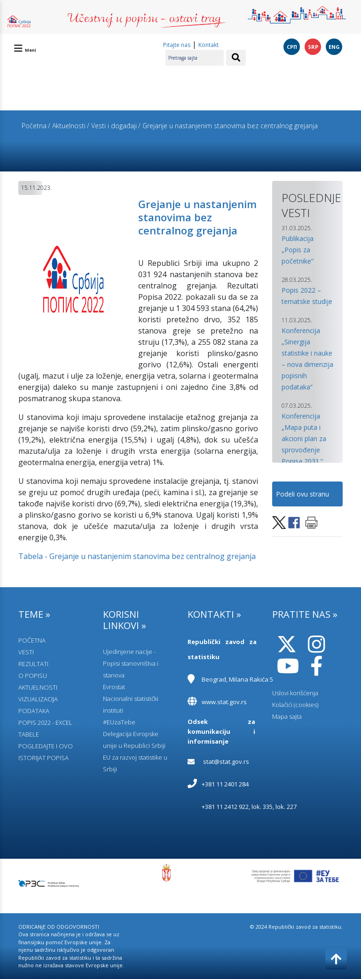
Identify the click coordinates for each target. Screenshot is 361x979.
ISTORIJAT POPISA (43, 758)
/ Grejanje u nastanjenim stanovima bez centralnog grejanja (228, 125)
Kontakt (208, 45)
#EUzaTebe (119, 722)
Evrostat (114, 687)
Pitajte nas (176, 45)
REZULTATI (33, 664)
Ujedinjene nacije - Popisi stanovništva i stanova (130, 663)
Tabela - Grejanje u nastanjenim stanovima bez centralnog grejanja (137, 556)
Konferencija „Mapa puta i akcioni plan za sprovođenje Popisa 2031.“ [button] (304, 439)
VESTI (26, 652)
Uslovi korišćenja (295, 693)
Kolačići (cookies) (295, 704)
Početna (34, 125)
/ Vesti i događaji (112, 125)
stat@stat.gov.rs (226, 761)
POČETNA (32, 640)
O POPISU (32, 675)
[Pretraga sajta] (194, 58)
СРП (292, 46)
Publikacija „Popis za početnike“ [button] (298, 249)
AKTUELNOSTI (37, 687)
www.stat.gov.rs (224, 702)
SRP (313, 46)
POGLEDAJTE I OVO (45, 746)
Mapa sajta (287, 716)
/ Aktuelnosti (67, 125)
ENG (334, 46)
